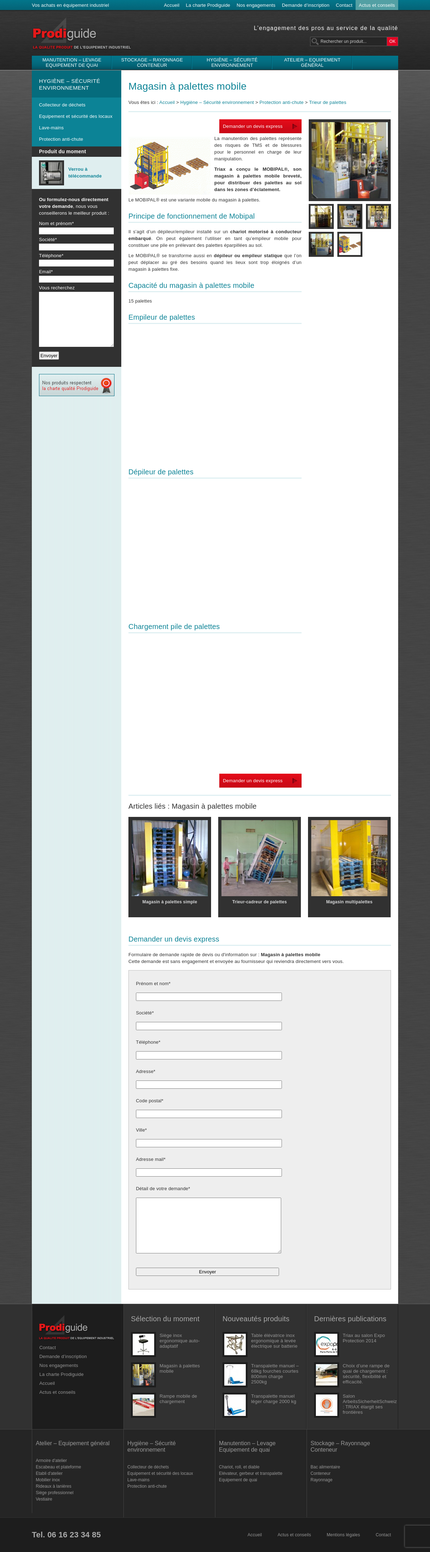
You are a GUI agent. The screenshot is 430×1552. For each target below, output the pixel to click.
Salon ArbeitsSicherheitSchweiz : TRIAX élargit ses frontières (367, 1404)
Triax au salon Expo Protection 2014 (364, 1338)
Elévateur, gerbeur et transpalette (250, 1473)
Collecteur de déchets (62, 105)
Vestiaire (44, 1499)
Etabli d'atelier (49, 1473)
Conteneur (321, 1473)
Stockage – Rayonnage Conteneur (152, 62)
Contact (344, 5)
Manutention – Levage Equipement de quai (72, 62)
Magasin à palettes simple (169, 901)
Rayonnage (321, 1479)
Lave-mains (51, 127)
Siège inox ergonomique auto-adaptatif (180, 1341)
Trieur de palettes (327, 102)
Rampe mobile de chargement (178, 1398)
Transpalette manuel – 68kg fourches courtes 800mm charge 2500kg (275, 1373)
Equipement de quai (238, 1479)
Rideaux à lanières (53, 1486)
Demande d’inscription (305, 5)
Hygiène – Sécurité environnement (232, 62)
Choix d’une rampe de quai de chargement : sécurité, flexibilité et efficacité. (366, 1373)
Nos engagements (256, 5)
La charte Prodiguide (208, 5)
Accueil (171, 5)
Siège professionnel (54, 1492)
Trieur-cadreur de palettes (259, 901)
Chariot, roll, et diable (239, 1466)
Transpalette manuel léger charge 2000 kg (273, 1398)
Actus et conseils (377, 5)
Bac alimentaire (325, 1466)
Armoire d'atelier (51, 1460)
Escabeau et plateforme (58, 1466)
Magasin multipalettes (349, 901)
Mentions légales (343, 1534)
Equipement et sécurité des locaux (75, 116)
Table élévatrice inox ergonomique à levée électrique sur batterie (274, 1341)
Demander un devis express (253, 126)
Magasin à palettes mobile (187, 86)
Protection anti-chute (61, 139)
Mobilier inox (48, 1479)
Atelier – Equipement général (312, 62)
